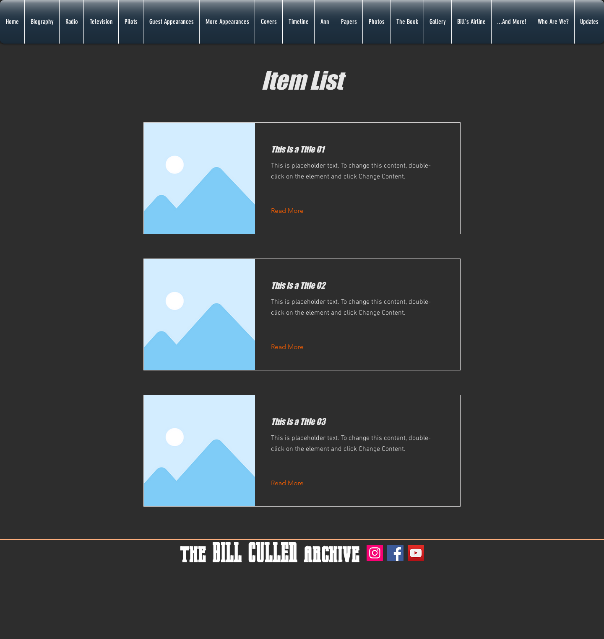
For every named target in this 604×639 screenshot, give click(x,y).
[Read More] (294, 210)
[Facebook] (395, 553)
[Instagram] (375, 553)
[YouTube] (416, 553)
